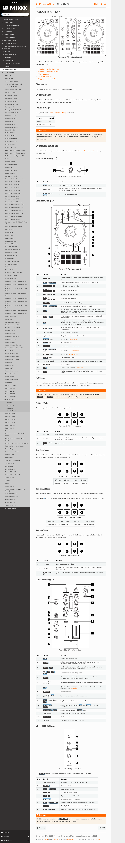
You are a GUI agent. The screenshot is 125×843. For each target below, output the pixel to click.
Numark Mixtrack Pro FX (12, 356)
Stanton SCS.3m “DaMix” (12, 475)
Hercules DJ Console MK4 (13, 187)
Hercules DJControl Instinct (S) (14, 213)
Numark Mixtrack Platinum (13, 345)
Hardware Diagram (45, 76)
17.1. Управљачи (8, 73)
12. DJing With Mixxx (9, 54)
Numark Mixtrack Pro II (12, 359)
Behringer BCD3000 (11, 98)
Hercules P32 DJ (10, 229)
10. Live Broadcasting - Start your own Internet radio (14, 47)
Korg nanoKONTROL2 (11, 255)
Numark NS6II (9, 365)
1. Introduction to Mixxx (10, 19)
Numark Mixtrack (10, 342)
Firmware (9, 402)
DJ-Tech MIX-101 (10, 144)
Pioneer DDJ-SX (10, 422)
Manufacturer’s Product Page (48, 69)
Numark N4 (8, 362)
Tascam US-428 (9, 477)
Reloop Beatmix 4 (10, 428)
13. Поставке (6, 57)
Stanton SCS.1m (10, 469)
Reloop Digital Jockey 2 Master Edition (16, 443)
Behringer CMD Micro (11, 104)
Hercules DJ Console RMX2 (13, 193)
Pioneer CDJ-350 (10, 388)
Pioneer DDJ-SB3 (10, 419)
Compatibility (10, 405)
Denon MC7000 (10, 130)
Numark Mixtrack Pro (11, 351)
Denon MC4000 (10, 124)
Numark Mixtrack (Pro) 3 (12, 353)
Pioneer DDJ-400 (10, 397)
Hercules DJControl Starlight (13, 226)
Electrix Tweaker (10, 161)
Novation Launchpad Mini (12, 322)
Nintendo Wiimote (10, 316)
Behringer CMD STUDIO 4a (13, 110)
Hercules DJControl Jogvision (13, 216)
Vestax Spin (8, 483)
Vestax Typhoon (9, 486)
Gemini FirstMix (9, 173)
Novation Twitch (10, 330)
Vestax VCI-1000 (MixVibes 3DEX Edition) (15, 490)
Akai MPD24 (9, 78)
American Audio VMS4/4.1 (13, 89)
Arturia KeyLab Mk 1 (11, 92)
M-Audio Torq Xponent (11, 264)
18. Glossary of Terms (9, 508)
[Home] (36, 4)
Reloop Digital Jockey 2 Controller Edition (15, 434)
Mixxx (15, 6)
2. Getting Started (7, 22)
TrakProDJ (8, 480)
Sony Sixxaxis (9, 457)
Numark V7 (8, 382)
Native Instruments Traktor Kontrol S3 (16, 298)
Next (102, 828)
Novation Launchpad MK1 (12, 325)
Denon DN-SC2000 (11, 118)
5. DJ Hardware (7, 31)
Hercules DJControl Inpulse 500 (14, 210)
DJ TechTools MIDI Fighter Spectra (15, 153)
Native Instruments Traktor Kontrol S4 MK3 (16, 306)
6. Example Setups (8, 34)
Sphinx (45, 839)
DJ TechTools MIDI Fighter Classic (15, 150)
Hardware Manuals (47, 4)
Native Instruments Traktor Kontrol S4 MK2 (16, 302)
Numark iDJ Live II (10, 339)
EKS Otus (8, 159)
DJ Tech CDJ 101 (10, 133)
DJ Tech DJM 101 (10, 136)
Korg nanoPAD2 (10, 258)
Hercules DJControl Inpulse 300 (14, 207)
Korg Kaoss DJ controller (12, 249)
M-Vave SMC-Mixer (11, 275)
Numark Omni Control (11, 371)
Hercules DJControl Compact (13, 202)
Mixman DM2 (9, 270)
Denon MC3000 (10, 121)
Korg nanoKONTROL (11, 252)
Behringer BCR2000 (11, 101)
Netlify (97, 839)
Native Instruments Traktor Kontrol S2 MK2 (16, 289)
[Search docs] (15, 14)
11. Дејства (6, 51)
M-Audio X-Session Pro (12, 261)
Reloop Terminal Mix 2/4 (12, 452)
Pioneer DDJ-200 (10, 394)
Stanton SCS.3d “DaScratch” (13, 472)
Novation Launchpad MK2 (12, 328)
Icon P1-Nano (9, 235)
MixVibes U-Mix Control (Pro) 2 (14, 272)
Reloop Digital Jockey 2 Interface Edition (14, 439)
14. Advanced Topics (8, 60)
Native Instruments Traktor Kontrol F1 (16, 281)
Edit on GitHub (100, 4)
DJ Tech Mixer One (10, 147)
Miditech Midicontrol (11, 267)
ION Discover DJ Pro (11, 241)
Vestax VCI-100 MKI (11, 494)
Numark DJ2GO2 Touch (12, 336)
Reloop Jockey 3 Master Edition (14, 446)
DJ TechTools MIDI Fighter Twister (15, 156)
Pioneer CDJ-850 (10, 391)
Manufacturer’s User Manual (48, 71)
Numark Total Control (11, 379)
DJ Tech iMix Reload (11, 138)
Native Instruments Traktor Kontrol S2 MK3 (16, 294)
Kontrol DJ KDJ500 (11, 247)
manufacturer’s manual (86, 151)
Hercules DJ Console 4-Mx (13, 176)
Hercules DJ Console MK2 (13, 184)
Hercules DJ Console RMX (12, 190)
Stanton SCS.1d (9, 466)
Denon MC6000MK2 (11, 127)
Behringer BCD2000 (11, 95)
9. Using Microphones (9, 43)
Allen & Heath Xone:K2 (11, 81)
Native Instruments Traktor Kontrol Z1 (16, 313)
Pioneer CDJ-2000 (10, 385)
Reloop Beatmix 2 (10, 425)
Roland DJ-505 (9, 454)
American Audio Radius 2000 (13, 84)
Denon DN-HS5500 (11, 115)
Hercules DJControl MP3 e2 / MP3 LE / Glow (16, 223)
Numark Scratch (9, 376)
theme (56, 839)
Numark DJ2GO (10, 333)
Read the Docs (72, 839)
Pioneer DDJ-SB (10, 413)
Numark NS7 (9, 368)
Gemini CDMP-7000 (11, 170)
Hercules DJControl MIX (12, 196)
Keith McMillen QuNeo (12, 244)
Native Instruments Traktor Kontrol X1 (16, 310)
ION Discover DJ (10, 238)
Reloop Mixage (9, 449)
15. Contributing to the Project (11, 63)
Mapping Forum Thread (46, 79)
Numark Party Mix (10, 374)
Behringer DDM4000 (11, 113)
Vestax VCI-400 (10, 502)
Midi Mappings (43, 74)
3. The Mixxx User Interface (11, 25)
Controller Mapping (12, 410)
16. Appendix (6, 66)
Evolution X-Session (11, 164)
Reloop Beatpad (9, 431)
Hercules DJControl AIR (12, 199)
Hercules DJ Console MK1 (13, 181)
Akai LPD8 (8, 75)
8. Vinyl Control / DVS (9, 40)
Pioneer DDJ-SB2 (10, 416)
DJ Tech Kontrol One (11, 141)
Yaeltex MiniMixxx (10, 505)
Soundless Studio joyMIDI (12, 460)
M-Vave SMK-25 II (10, 278)
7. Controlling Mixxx (8, 37)
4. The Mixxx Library (8, 28)
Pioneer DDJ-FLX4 (10, 400)
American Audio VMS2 (11, 87)
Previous (41, 828)
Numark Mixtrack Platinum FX (13, 348)
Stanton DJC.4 (9, 463)
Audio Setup (10, 408)
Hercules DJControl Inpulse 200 (14, 205)
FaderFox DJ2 (9, 167)
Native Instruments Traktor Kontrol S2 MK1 (16, 285)
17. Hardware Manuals (8, 69)
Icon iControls (9, 232)
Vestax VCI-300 (10, 499)
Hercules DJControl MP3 (12, 219)
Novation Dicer (9, 319)
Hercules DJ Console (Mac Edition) (15, 179)
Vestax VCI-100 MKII (11, 496)
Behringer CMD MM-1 (11, 107)
